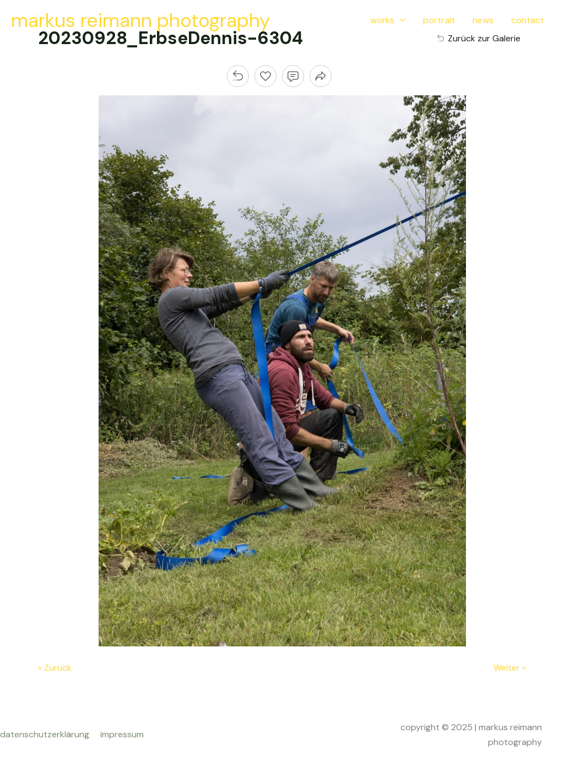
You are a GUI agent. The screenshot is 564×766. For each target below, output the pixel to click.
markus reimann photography (140, 20)
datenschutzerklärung (47, 734)
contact (527, 20)
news (483, 20)
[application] (399, 20)
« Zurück (55, 667)
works (387, 20)
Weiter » (510, 667)
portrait (439, 20)
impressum (122, 734)
